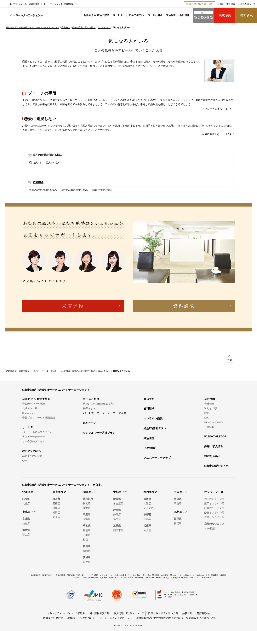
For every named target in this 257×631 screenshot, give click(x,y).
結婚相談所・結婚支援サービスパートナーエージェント (32, 27)
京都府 (147, 514)
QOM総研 (150, 448)
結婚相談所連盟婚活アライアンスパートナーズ (191, 577)
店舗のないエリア (214, 523)
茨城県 (86, 557)
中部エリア (120, 492)
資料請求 (149, 408)
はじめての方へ (135, 15)
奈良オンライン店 (214, 512)
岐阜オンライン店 (214, 507)
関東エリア (89, 492)
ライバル (132, 575)
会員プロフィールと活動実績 (38, 417)
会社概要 (209, 403)
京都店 (147, 519)
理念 (206, 413)
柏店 (85, 539)
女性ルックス (189, 575)
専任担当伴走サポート (34, 436)
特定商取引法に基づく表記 (201, 617)
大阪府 (147, 498)
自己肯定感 (129, 577)
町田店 (56, 512)
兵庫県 (147, 525)
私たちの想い (211, 408)
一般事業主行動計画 (52, 617)
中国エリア (180, 492)
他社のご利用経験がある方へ (99, 403)
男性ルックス (176, 575)
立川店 (56, 517)
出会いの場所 (120, 575)
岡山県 (177, 498)
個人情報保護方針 (99, 613)
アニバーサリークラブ (157, 457)
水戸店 (86, 562)
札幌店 (26, 503)
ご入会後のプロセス (33, 441)
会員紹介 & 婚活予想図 (96, 15)
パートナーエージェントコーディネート (107, 413)
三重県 (117, 525)
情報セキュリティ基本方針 (163, 613)
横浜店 (86, 503)
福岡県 (177, 518)
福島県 (26, 530)
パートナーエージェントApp (156, 577)
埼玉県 (86, 514)
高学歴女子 (93, 577)
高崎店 (86, 550)
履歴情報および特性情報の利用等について (160, 617)
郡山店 (26, 534)
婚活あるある (212, 456)
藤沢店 (86, 507)
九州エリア (180, 512)
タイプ (90, 575)
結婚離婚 (139, 577)
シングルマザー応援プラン (99, 432)
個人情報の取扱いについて (129, 613)
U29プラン (89, 423)
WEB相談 (209, 528)
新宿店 (56, 503)
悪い (144, 575)
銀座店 (56, 507)
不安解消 (71, 575)
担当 (207, 575)
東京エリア (59, 492)
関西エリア (150, 492)
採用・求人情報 (227, 4)
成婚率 (223, 575)
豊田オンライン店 (214, 503)
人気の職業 (60, 575)
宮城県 (26, 518)
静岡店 (117, 514)
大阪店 (147, 503)
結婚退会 (103, 577)
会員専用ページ (247, 4)
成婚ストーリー (31, 408)
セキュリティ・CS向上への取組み (66, 613)
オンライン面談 (153, 418)
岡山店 (177, 503)
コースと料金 (155, 15)
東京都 (56, 498)
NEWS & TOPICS (213, 422)
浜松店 (117, 519)
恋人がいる (35, 162)
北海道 (26, 498)
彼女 (85, 577)
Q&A (25, 460)
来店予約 (149, 399)
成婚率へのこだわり (33, 455)
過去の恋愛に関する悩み (43, 190)
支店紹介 (171, 15)
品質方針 (187, 613)
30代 (78, 575)
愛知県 (117, 498)
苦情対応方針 (204, 613)
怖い (139, 575)
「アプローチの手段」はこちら (217, 108)
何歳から (200, 575)
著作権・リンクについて (81, 617)
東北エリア (29, 512)
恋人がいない (104, 27)
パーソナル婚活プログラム (37, 432)
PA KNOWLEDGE (215, 436)
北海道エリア (30, 492)
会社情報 (185, 15)
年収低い (77, 577)
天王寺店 (149, 507)
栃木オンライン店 (214, 498)
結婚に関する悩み (102, 190)
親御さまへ (89, 408)
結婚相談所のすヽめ (216, 465)
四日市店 (118, 530)
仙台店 (26, 523)
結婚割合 (215, 575)
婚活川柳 (149, 438)
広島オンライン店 (214, 517)
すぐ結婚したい (106, 575)
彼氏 (96, 575)
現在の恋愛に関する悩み (83, 27)
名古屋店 (118, 503)
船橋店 (86, 530)
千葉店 (86, 535)
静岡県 (117, 509)
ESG (206, 417)
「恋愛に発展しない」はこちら (217, 134)
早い (83, 575)
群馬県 (86, 546)
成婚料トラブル (115, 577)
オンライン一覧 (213, 492)
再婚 (157, 575)
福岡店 (177, 523)
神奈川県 (88, 498)
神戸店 (147, 530)
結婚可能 (164, 575)
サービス (118, 15)
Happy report (29, 413)
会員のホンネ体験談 (33, 403)
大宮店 (86, 519)
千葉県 (86, 525)
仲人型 (151, 575)
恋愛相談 (65, 27)
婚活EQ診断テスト (155, 428)
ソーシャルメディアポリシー (115, 617)
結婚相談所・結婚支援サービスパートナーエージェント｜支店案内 (62, 484)
